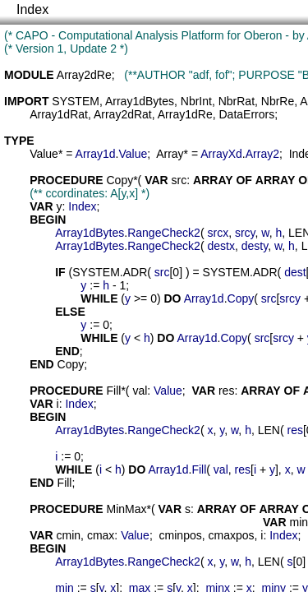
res (226, 390)
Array (169, 153)
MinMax (126, 509)
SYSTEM (75, 101)
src (179, 180)
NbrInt (196, 101)
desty (254, 245)
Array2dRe (84, 74)
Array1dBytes (139, 101)
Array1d (96, 153)
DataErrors (246, 114)
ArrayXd (221, 153)
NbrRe (277, 101)
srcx (217, 232)
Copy (119, 180)
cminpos (180, 535)
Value (44, 153)
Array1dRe (185, 114)
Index (32, 9)
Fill (113, 390)
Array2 (262, 153)
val (139, 390)
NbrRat (236, 101)
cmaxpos (232, 535)
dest (295, 272)
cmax (100, 535)
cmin (69, 535)
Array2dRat (123, 114)
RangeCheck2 (163, 232)
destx (220, 245)
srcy (245, 232)
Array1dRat (59, 114)
